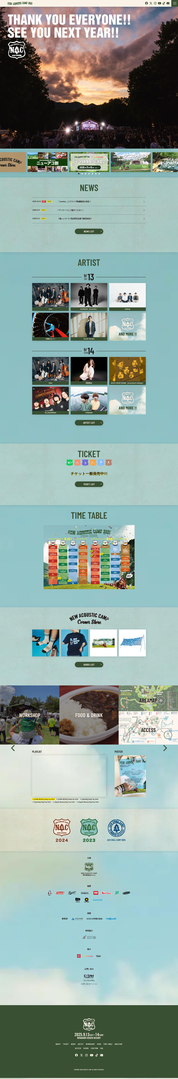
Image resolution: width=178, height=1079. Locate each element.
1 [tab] (79, 174)
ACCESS (78, 1049)
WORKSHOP (90, 1045)
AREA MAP (119, 1045)
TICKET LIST (89, 485)
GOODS (86, 1049)
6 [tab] (96, 174)
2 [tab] (82, 174)
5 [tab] (92, 174)
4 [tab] (89, 174)
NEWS (73, 1045)
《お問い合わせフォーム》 (89, 985)
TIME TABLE (108, 1045)
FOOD (99, 1045)
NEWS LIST (89, 232)
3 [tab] (86, 174)
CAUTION (94, 1049)
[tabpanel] (47, 162)
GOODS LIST (89, 665)
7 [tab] (99, 174)
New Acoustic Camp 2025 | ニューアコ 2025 (20, 3)
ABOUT (58, 1045)
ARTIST (81, 1045)
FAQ (101, 1049)
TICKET (66, 1045)
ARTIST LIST (89, 423)
